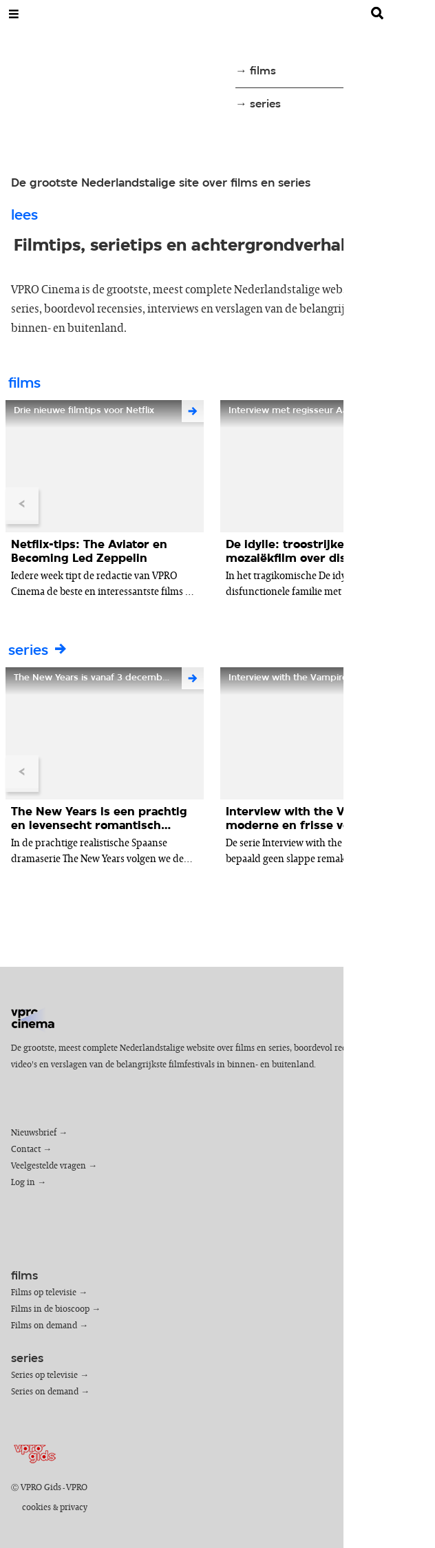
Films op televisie (43, 1293)
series (38, 651)
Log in (23, 1183)
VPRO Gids (41, 1488)
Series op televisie (44, 1375)
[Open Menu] (14, 14)
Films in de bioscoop (50, 1309)
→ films (255, 71)
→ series (258, 104)
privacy (73, 1508)
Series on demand (44, 1392)
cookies (36, 1508)
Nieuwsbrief (33, 1133)
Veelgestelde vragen (48, 1166)
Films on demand (44, 1326)
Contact (26, 1149)
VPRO (76, 1488)
